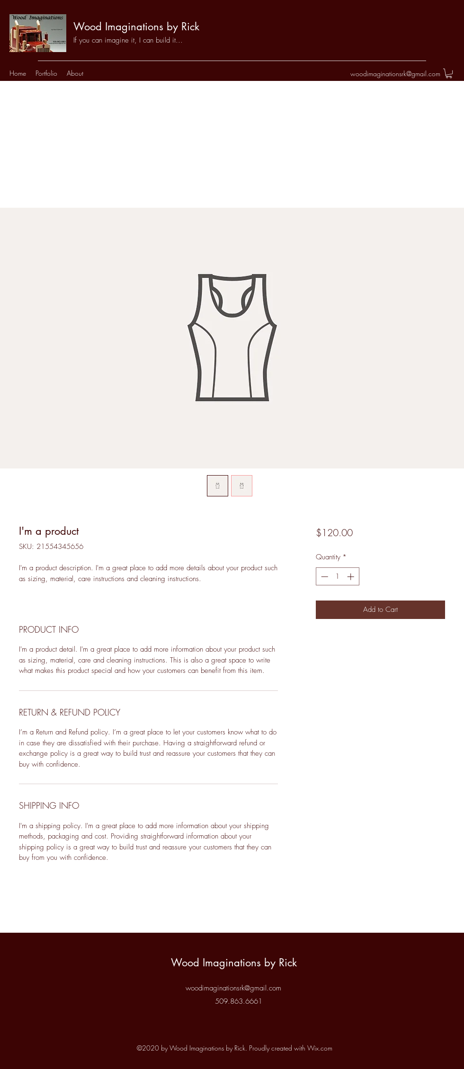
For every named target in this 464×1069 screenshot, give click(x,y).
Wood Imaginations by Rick (136, 26)
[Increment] (351, 576)
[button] (449, 73)
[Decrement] (323, 576)
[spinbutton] (337, 576)
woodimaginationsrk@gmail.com (395, 73)
